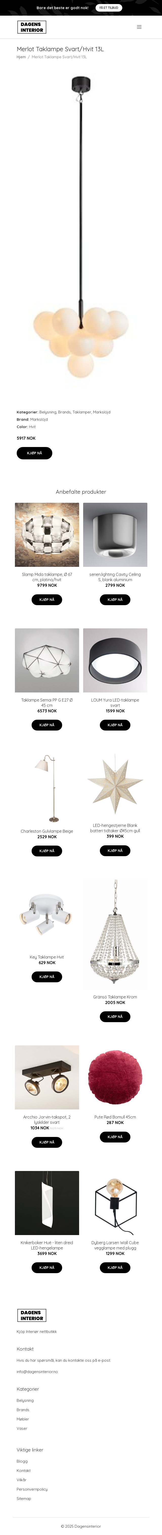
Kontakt (24, 1470)
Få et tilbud (109, 8)
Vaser (22, 1428)
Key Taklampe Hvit (47, 957)
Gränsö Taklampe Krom (115, 996)
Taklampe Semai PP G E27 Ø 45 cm (47, 702)
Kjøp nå (34, 453)
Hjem (21, 56)
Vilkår (22, 1479)
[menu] (140, 27)
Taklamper (82, 412)
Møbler (23, 1419)
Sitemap (24, 1498)
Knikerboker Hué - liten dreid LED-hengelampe (47, 1245)
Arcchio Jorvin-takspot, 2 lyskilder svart (47, 1119)
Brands (64, 412)
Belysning (47, 412)
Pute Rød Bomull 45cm (115, 1117)
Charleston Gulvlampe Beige (47, 831)
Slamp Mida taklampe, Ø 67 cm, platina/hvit (47, 577)
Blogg (22, 1461)
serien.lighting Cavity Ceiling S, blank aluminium (115, 577)
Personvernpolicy (32, 1489)
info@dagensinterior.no (37, 1371)
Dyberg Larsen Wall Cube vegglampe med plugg (115, 1245)
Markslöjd (101, 412)
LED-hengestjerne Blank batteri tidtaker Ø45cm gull (115, 828)
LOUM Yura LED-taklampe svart (115, 702)
